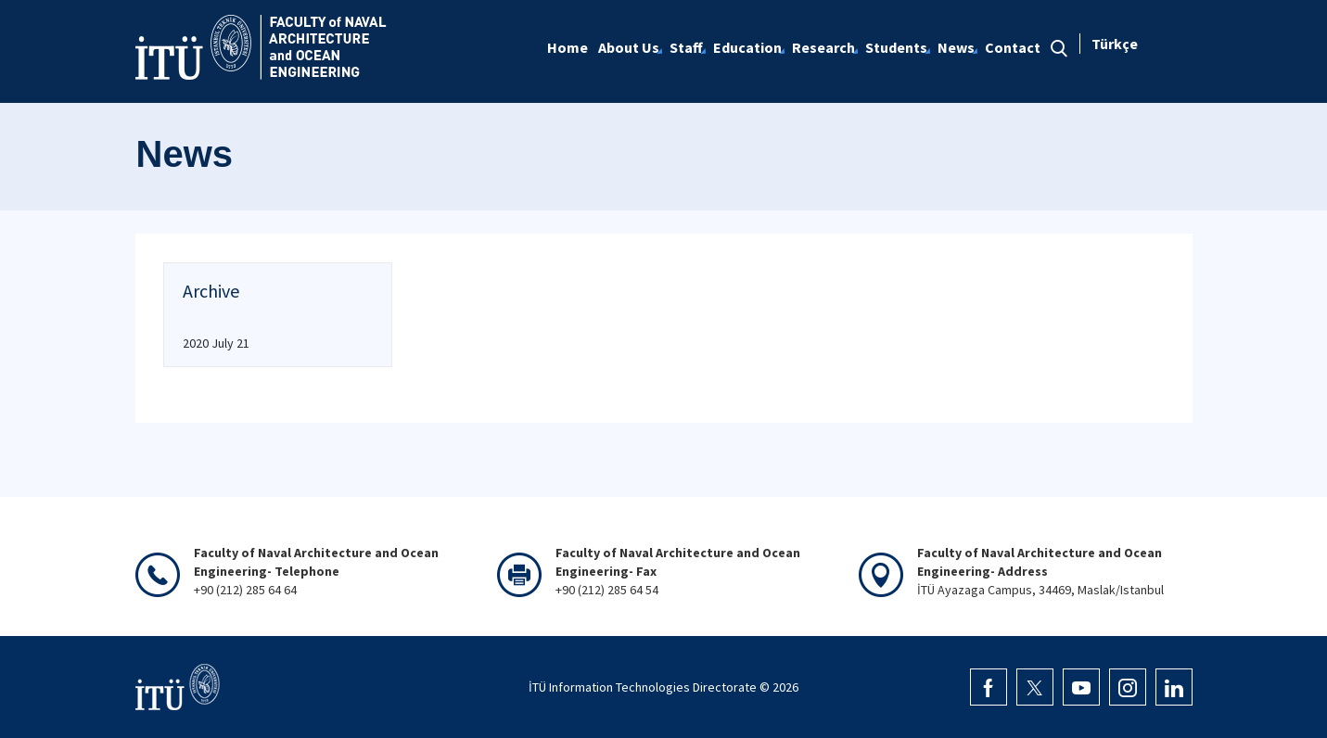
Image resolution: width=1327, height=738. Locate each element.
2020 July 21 (216, 343)
